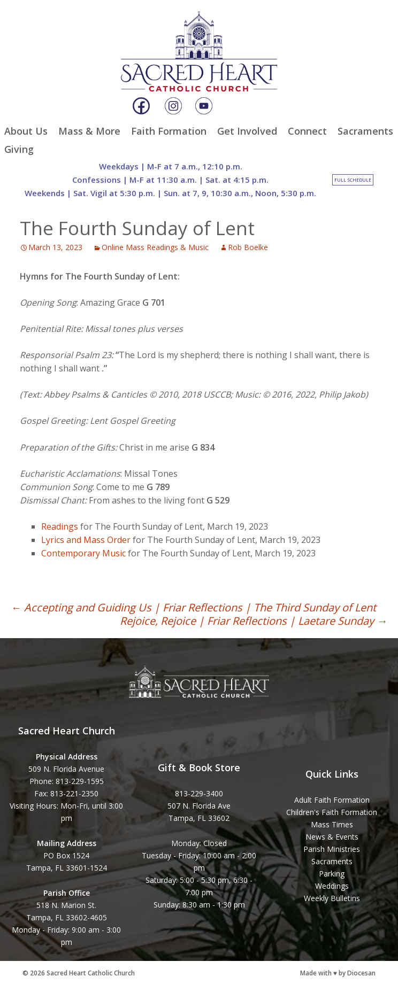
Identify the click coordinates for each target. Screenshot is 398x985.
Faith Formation (168, 131)
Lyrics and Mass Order (86, 540)
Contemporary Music (83, 553)
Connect (307, 131)
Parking (332, 873)
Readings (59, 526)
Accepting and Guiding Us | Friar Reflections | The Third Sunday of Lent (193, 607)
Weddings (332, 886)
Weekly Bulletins (332, 898)
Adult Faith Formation (332, 800)
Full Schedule (352, 180)
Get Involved (247, 131)
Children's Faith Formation (331, 812)
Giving (19, 149)
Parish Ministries (331, 849)
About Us (26, 131)
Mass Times (332, 824)
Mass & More (89, 131)
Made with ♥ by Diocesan (338, 973)
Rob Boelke (248, 247)
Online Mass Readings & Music (155, 247)
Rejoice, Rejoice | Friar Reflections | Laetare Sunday (253, 620)
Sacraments (365, 131)
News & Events (331, 837)
